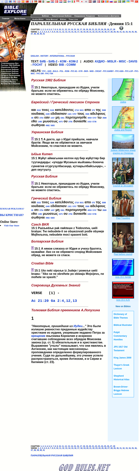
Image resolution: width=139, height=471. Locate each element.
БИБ (43, 61)
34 (130, 32)
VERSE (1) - (46, 293)
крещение (38, 337)
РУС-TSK (49, 74)
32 (124, 32)
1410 (89, 122)
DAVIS (133, 61)
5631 (82, 110)
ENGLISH (35, 56)
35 (133, 32)
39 (38, 34)
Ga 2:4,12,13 (64, 301)
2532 (39, 110)
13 (69, 29)
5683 (53, 126)
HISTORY (44, 56)
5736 (94, 122)
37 (32, 34)
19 (87, 29)
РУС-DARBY (108, 71)
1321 (69, 114)
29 (114, 32)
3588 (104, 110)
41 (44, 34)
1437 (53, 118)
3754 (41, 118)
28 (114, 29)
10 (60, 29)
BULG (55, 71)
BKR (86, 71)
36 (136, 32)
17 (81, 29)
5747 (94, 118)
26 (108, 29)
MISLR (111, 61)
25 (105, 29)
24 (102, 29)
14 (72, 29)
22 (96, 29)
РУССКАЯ (70, 56)
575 (93, 110)
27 (111, 29)
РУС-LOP (129, 71)
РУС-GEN (119, 71)
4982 (48, 126)
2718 (77, 110)
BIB (61, 64)
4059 (90, 118)
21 (93, 29)
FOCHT (38, 64)
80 (32, 118)
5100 (52, 110)
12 (66, 29)
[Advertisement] (14, 149)
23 (99, 29)
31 (121, 32)
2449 (48, 114)
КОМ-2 (73, 61)
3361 (62, 118)
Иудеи (77, 327)
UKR (49, 71)
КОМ (63, 61)
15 (75, 29)
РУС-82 (74, 71)
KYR (81, 71)
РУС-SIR (40, 74)
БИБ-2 (53, 61)
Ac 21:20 (40, 301)
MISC (122, 61)
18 (84, 29)
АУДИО (100, 61)
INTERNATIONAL (57, 56)
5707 (75, 114)
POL (61, 71)
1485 (40, 122)
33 (127, 32)
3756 (70, 122)
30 (118, 32)
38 (35, 34)
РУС (44, 71)
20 (90, 29)
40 (41, 34)
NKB (92, 71)
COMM (71, 64)
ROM (67, 71)
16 (78, 29)
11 (63, 29)
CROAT (98, 71)
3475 (61, 122)
